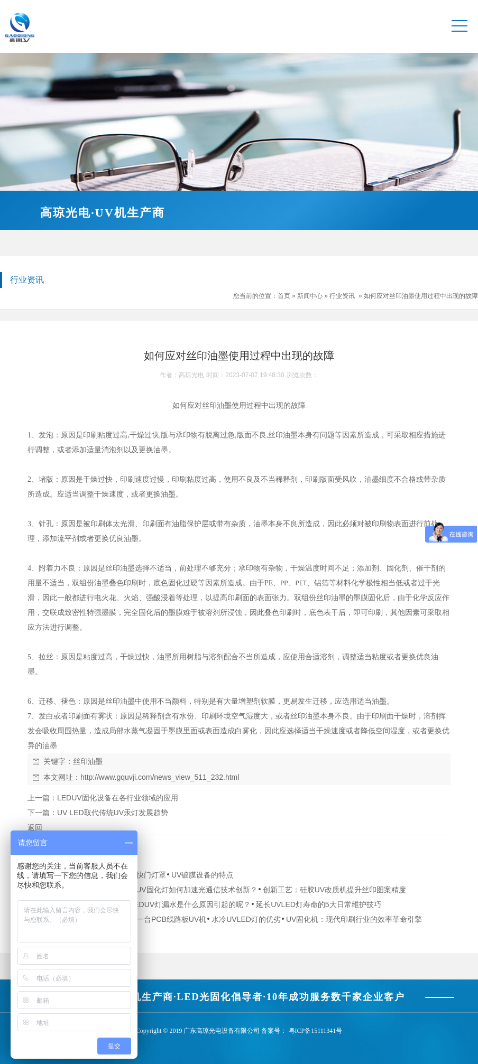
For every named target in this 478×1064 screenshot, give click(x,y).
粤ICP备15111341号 (316, 1030)
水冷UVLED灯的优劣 (246, 919)
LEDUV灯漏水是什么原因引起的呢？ (190, 904)
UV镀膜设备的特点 (202, 875)
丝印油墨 (88, 761)
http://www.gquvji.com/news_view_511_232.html (159, 777)
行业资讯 (342, 296)
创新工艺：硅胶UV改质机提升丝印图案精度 (334, 889)
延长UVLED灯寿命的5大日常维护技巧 (318, 904)
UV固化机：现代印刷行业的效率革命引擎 (354, 919)
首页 (284, 296)
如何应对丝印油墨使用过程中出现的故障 (421, 296)
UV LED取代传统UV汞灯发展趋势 (112, 812)
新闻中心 (310, 296)
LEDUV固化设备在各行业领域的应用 (117, 798)
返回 (34, 827)
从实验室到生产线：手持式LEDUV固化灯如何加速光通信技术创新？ (145, 889)
